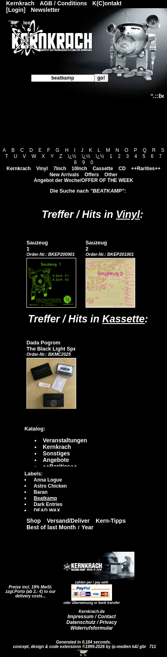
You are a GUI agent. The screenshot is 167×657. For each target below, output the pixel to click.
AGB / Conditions (63, 3)
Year (87, 527)
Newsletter (45, 10)
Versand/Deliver (68, 520)
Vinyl (42, 168)
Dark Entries (48, 504)
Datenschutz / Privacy (91, 622)
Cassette (102, 168)
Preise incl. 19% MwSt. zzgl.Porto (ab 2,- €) (29, 589)
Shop (33, 520)
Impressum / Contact (92, 616)
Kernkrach (19, 168)
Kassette (123, 318)
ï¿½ (72, 156)
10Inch (79, 168)
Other (110, 175)
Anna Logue (48, 480)
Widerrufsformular (91, 628)
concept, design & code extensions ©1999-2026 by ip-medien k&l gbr (80, 646)
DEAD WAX (47, 510)
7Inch (59, 168)
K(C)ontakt (107, 3)
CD (122, 168)
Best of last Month (51, 527)
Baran (41, 492)
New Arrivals (64, 175)
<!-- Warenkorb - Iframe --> (83, 653)
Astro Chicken (50, 486)
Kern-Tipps (111, 520)
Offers (91, 175)
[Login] (15, 10)
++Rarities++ (145, 168)
